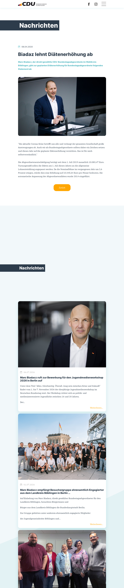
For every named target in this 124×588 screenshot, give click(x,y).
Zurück (62, 187)
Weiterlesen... (96, 407)
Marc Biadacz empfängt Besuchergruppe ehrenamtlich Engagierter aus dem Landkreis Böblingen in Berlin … (62, 491)
